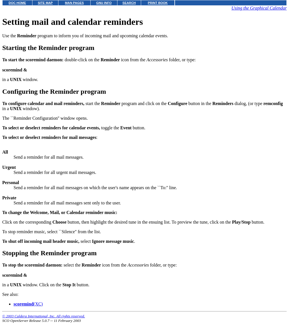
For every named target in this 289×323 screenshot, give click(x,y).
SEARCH (129, 3)
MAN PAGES (74, 3)
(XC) (28, 304)
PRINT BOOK (158, 3)
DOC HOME (17, 3)
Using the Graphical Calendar (259, 8)
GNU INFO (104, 3)
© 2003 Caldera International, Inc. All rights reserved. (43, 316)
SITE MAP (45, 3)
